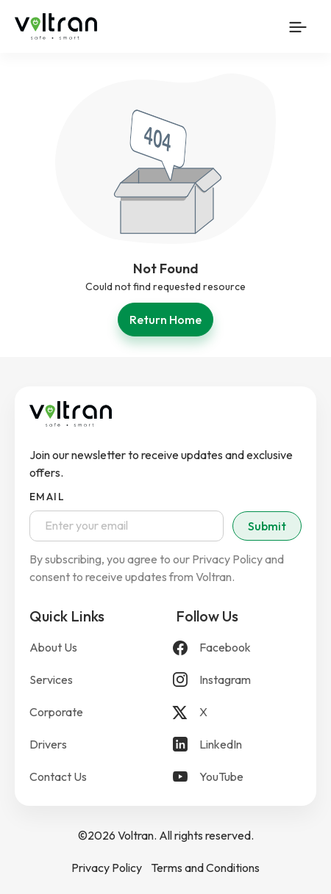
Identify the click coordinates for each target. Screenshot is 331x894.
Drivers (48, 744)
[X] (239, 712)
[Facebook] (239, 647)
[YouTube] (239, 776)
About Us (53, 647)
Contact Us (58, 776)
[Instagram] (239, 679)
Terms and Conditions (205, 867)
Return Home (165, 319)
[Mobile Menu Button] (298, 26)
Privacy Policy (106, 867)
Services (51, 679)
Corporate (56, 711)
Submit (267, 526)
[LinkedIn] (239, 744)
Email (47, 496)
